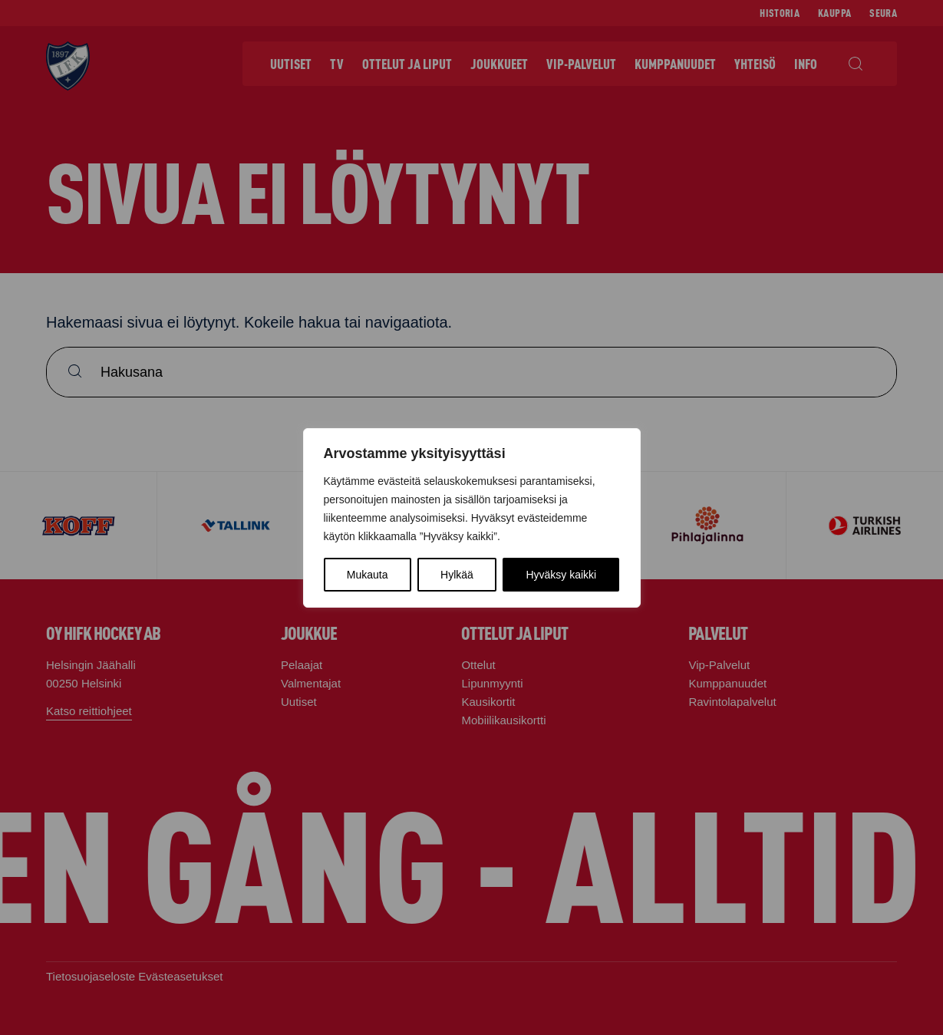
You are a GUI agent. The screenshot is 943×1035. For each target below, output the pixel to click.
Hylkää (456, 575)
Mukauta (367, 575)
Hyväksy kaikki (561, 575)
